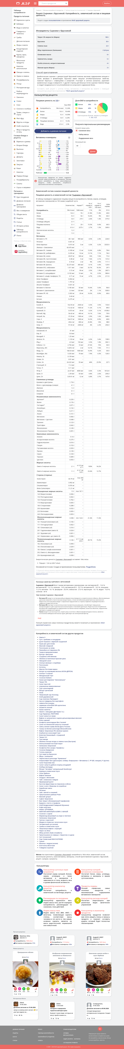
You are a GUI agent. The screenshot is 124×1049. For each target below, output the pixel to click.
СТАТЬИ (15, 1040)
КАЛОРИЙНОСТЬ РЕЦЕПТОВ (46, 1037)
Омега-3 (42, 637)
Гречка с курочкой (46, 820)
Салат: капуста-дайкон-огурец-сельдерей (55, 765)
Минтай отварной (46, 646)
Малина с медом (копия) (48, 843)
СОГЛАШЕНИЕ (67, 1042)
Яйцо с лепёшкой (46, 756)
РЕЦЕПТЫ (15, 1033)
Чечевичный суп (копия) (48, 824)
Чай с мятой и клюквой (48, 792)
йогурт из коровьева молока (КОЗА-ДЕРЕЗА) (56, 671)
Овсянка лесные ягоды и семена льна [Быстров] (57, 741)
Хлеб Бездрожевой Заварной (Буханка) (54, 805)
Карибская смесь (45, 788)
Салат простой (44, 684)
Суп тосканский (45, 837)
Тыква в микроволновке (48, 652)
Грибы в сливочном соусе (49, 826)
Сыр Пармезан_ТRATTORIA (49, 714)
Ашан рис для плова (47, 644)
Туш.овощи (43, 739)
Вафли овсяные (45, 775)
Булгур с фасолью (46, 654)
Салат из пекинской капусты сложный (54, 724)
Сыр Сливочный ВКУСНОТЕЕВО (51, 839)
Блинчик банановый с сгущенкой (52, 735)
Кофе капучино (45, 807)
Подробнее (91, 567)
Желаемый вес (80, 142)
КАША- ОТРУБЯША (46, 809)
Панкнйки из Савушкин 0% (49, 650)
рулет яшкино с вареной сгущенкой (53, 642)
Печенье (42, 790)
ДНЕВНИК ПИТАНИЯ (18, 1029)
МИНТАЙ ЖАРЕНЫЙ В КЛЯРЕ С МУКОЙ (53, 812)
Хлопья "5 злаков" (46, 673)
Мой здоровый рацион (80, 20)
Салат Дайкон (44, 773)
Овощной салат (45, 661)
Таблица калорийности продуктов (53, 10)
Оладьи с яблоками (46, 778)
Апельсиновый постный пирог (51, 744)
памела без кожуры (46, 703)
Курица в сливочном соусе (49, 771)
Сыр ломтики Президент (48, 699)
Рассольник (43, 665)
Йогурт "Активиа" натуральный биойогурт (55, 769)
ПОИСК (40, 1029)
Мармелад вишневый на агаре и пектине (55, 816)
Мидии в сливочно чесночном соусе (53, 822)
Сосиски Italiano (45, 678)
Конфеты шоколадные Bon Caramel (52, 722)
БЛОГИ (15, 1037)
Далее (92, 151)
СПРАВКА (66, 1033)
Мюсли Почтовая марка (48, 669)
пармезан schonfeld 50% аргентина (52, 705)
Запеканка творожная (47, 746)
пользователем (54, 20)
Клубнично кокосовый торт (49, 733)
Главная (38, 10)
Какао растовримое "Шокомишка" (52, 680)
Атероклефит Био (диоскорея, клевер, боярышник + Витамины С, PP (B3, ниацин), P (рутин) (74, 761)
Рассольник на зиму (47, 648)
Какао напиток (44, 710)
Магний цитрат (45, 797)
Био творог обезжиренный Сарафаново (54, 801)
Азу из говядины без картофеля (51, 701)
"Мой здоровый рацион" (75, 91)
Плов (41, 693)
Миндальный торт (46, 676)
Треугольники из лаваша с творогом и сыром (56, 835)
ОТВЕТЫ (40, 1040)
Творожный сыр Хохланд (48, 695)
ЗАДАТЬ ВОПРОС (68, 1039)
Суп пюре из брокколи (48, 754)
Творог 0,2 (43, 737)
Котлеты (42, 667)
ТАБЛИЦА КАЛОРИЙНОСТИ (46, 1033)
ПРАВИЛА (75, 1042)
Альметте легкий (45, 707)
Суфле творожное (46, 799)
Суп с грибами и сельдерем (49, 639)
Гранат (41, 841)
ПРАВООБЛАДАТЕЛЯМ (69, 1029)
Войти (107, 3)
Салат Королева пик (47, 763)
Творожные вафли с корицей (50, 829)
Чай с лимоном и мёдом (48, 780)
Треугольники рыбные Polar (50, 795)
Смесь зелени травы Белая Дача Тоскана (54, 727)
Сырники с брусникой (93, 10)
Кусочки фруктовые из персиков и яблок (55, 784)
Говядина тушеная (46, 848)
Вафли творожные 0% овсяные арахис (53, 731)
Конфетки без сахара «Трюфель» (51, 748)
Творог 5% (43, 682)
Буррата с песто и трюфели (49, 803)
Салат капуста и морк (47, 716)
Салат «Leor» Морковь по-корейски (52, 786)
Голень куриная (45, 752)
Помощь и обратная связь (22, 241)
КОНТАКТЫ (77, 1039)
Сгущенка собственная (47, 656)
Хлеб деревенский (46, 697)
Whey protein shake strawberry (50, 833)
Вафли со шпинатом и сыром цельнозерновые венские (60, 718)
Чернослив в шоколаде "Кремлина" (53, 758)
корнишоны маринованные (49, 686)
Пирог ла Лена (44, 831)
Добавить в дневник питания (53, 131)
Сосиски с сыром (45, 814)
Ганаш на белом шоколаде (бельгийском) (55, 729)
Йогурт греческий (46, 690)
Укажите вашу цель (82, 128)
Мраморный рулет (46, 782)
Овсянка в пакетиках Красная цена (52, 659)
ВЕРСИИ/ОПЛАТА (68, 1035)
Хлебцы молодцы (46, 767)
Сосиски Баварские (46, 750)
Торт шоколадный (46, 688)
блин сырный (44, 720)
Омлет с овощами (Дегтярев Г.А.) (51, 712)
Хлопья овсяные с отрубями (50, 663)
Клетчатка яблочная (47, 846)
